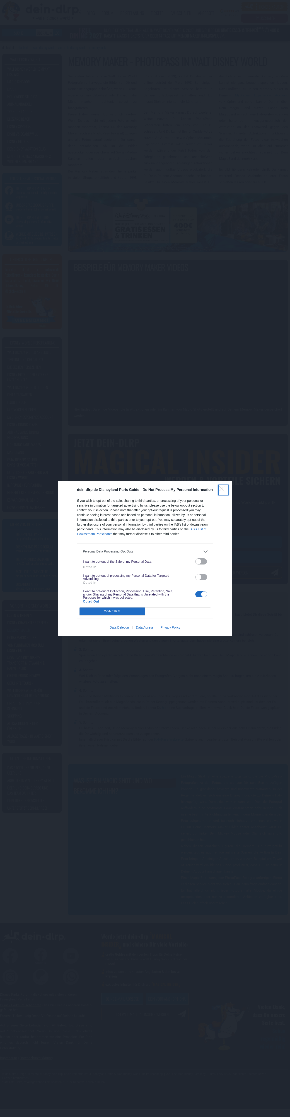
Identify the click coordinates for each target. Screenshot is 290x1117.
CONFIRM (112, 611)
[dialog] (145, 558)
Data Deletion (119, 627)
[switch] (201, 561)
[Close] (223, 490)
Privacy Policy (170, 627)
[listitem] (145, 551)
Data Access (145, 627)
